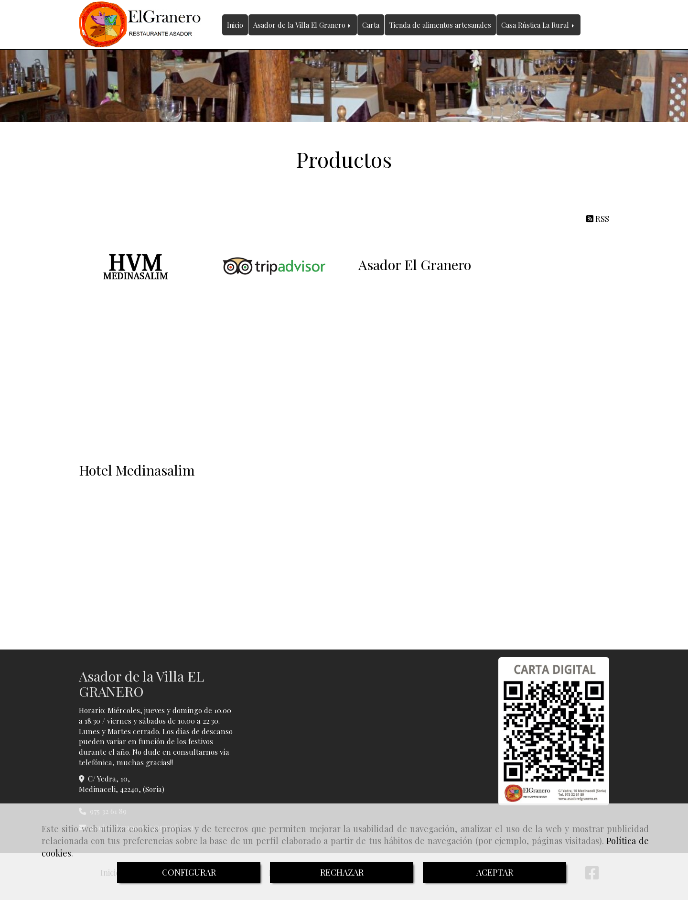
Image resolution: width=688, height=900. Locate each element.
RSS (597, 218)
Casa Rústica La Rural (538, 25)
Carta (370, 25)
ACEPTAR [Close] (494, 872)
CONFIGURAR (189, 872)
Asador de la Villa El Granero (302, 25)
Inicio (235, 25)
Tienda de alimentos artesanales (440, 25)
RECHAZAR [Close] (342, 872)
